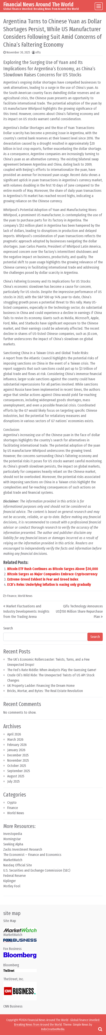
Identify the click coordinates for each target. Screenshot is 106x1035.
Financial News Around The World (38, 4)
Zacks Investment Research (22, 849)
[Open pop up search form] (100, 1029)
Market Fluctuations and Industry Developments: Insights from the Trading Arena (26, 611)
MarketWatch (12, 860)
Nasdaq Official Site (17, 865)
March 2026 (15, 739)
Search (8, 628)
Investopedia (12, 834)
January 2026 (16, 750)
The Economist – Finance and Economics (32, 855)
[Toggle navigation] (99, 6)
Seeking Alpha (13, 844)
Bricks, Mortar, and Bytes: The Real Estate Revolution (45, 691)
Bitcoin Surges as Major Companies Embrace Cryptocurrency (52, 574)
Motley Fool (11, 886)
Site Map (9, 921)
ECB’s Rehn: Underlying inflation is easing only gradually (49, 585)
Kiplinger (9, 881)
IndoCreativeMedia (52, 1029)
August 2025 (15, 776)
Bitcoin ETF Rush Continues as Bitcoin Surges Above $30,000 (52, 569)
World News (25, 596)
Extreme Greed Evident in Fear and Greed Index (42, 579)
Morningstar (12, 839)
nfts (38, 52)
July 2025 (13, 781)
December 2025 (18, 755)
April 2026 (14, 734)
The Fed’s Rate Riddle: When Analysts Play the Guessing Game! (51, 670)
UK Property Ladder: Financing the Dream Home (41, 686)
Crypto (12, 802)
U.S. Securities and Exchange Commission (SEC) (36, 870)
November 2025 (18, 760)
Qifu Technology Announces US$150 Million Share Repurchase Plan (79, 611)
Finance (12, 596)
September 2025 (18, 771)
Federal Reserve (14, 876)
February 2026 (17, 745)
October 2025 (16, 766)
